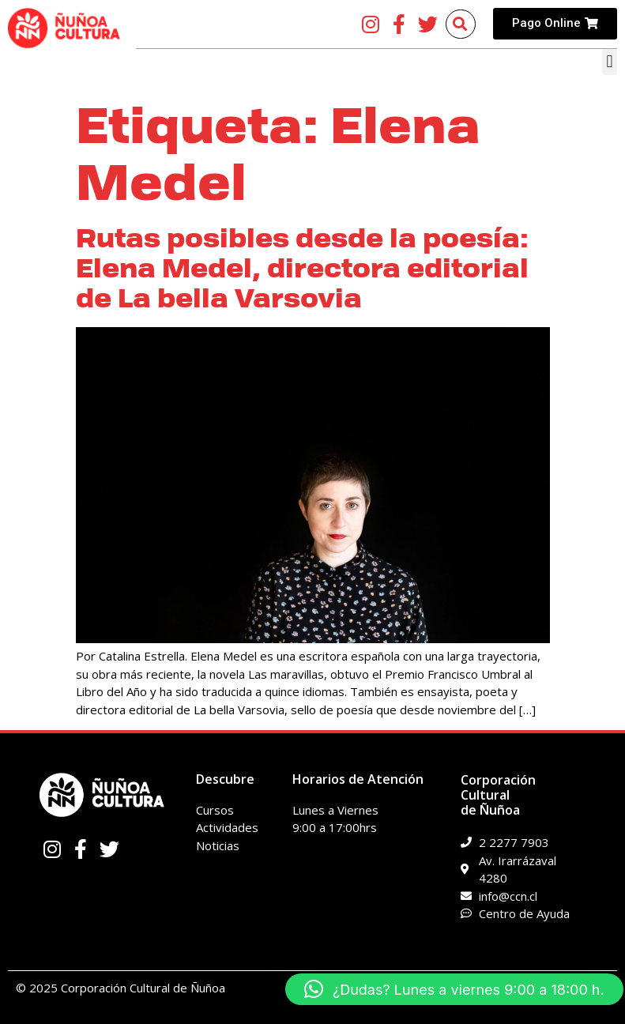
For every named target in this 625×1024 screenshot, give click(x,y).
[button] (609, 62)
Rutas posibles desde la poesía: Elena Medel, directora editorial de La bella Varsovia (302, 268)
